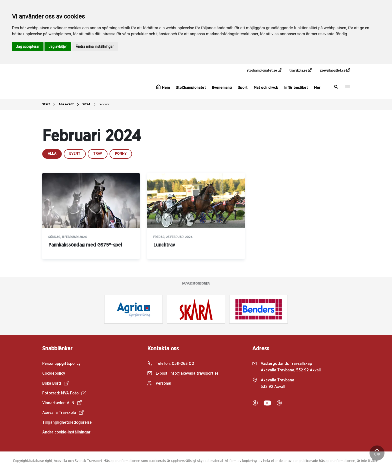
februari (104, 104)
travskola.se (300, 70)
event (74, 153)
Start (49, 104)
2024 (89, 104)
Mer (317, 88)
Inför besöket (296, 88)
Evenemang (222, 88)
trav (97, 153)
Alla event (69, 104)
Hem (163, 87)
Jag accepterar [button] (28, 47)
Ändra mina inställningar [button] (95, 47)
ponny (120, 153)
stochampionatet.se (264, 70)
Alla (52, 153)
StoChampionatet (191, 88)
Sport (243, 88)
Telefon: (170, 363)
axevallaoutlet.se (335, 70)
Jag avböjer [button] (57, 47)
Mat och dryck (266, 88)
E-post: (182, 373)
